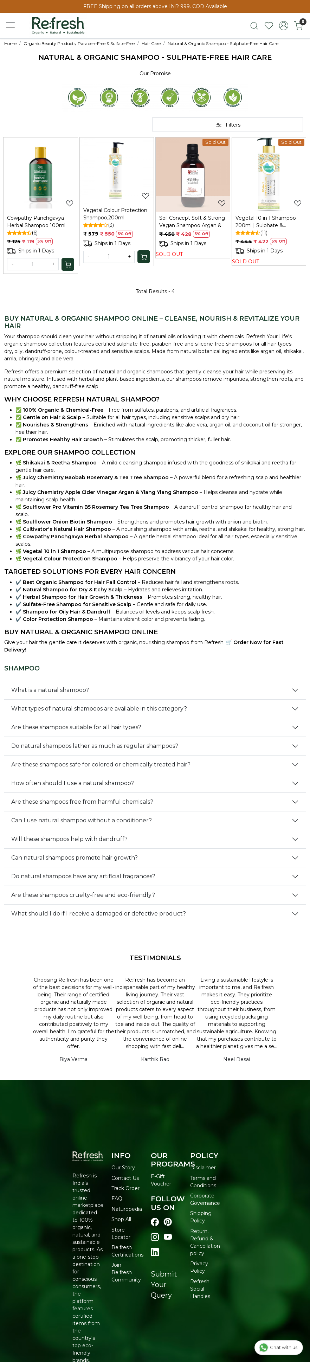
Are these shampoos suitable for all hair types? (76, 727)
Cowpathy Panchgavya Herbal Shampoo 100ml (36, 222)
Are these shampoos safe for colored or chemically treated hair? (100, 764)
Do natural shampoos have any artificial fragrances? (83, 876)
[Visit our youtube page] (168, 1237)
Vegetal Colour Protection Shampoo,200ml (115, 214)
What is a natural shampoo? (50, 690)
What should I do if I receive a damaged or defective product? (98, 913)
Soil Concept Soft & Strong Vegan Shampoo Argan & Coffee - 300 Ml (192, 222)
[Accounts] (283, 25)
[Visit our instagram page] (155, 1237)
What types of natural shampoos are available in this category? (99, 708)
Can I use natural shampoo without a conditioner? (81, 820)
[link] (254, 25)
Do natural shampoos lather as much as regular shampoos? (94, 746)
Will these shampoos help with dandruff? (69, 839)
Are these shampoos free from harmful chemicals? (82, 801)
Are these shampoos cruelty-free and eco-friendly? (83, 895)
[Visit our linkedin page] (155, 1252)
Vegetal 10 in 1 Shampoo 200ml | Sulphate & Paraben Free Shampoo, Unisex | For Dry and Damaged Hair (265, 222)
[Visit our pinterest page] (168, 1222)
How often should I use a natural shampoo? (72, 783)
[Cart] (68, 264)
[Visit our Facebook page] (155, 1222)
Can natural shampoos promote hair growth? (74, 857)
